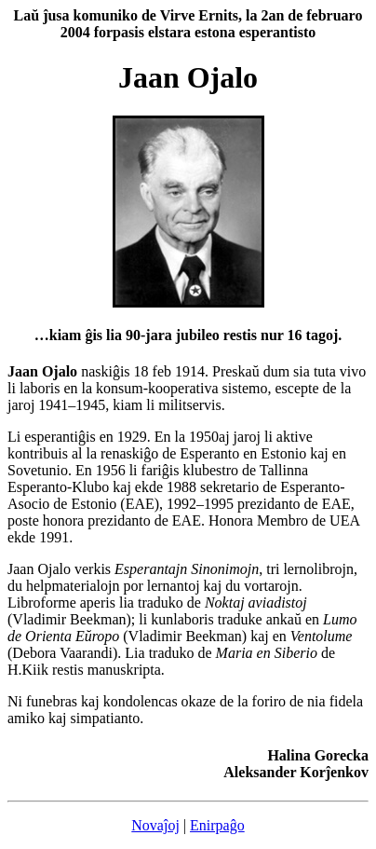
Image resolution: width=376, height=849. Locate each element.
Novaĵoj (155, 825)
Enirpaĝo (217, 825)
